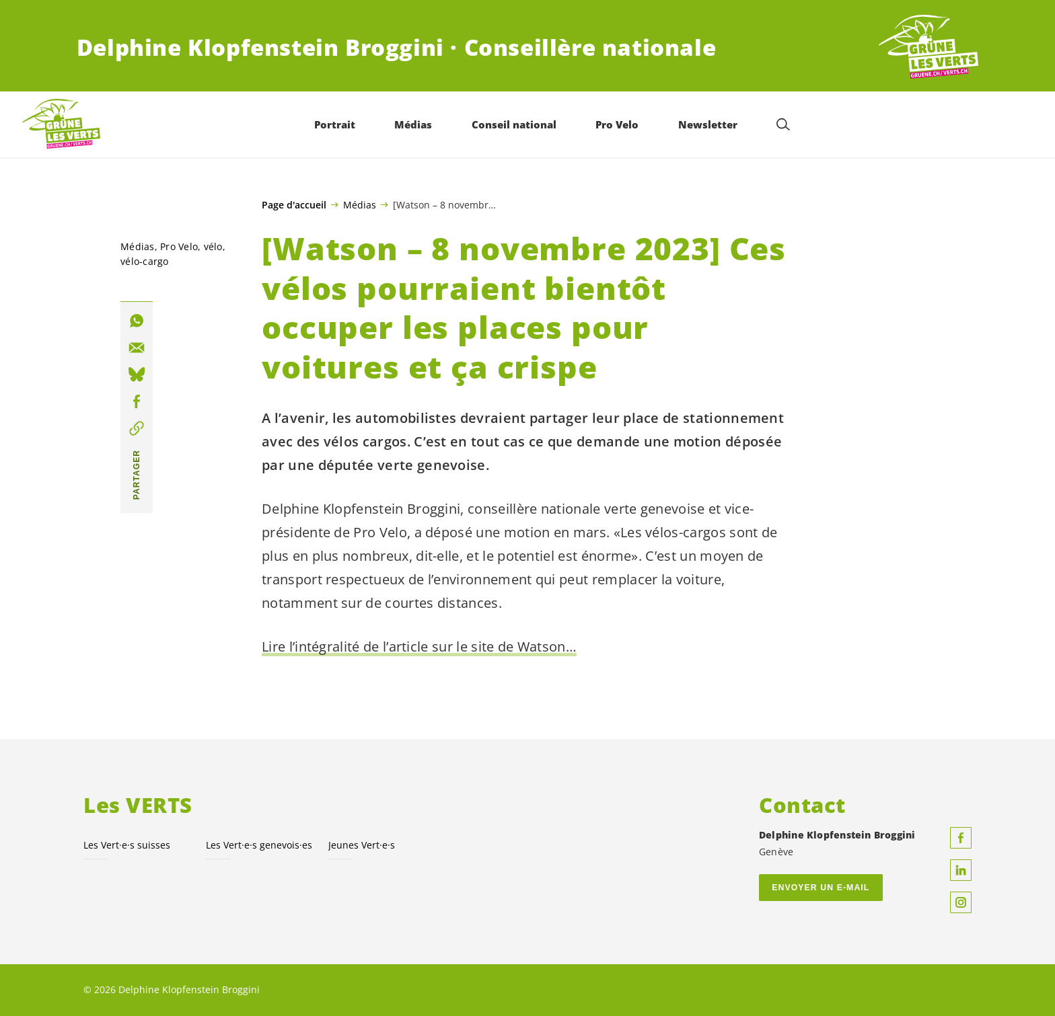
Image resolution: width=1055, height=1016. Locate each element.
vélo (213, 246)
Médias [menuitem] (413, 124)
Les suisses (126, 844)
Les (259, 844)
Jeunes (361, 844)
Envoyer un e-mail (820, 887)
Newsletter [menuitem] (707, 124)
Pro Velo (179, 246)
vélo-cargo (144, 261)
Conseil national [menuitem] (514, 124)
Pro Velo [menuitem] (617, 124)
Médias (359, 204)
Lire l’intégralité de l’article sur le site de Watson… (419, 646)
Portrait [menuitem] (334, 124)
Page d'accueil (294, 205)
